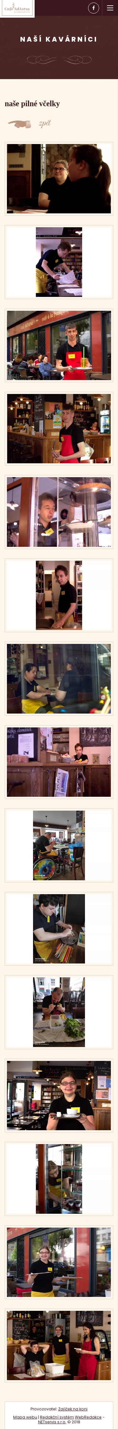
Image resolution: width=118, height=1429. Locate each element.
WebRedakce (88, 1417)
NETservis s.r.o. (52, 1422)
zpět (44, 124)
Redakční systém (57, 1417)
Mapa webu (25, 1417)
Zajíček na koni (72, 1409)
